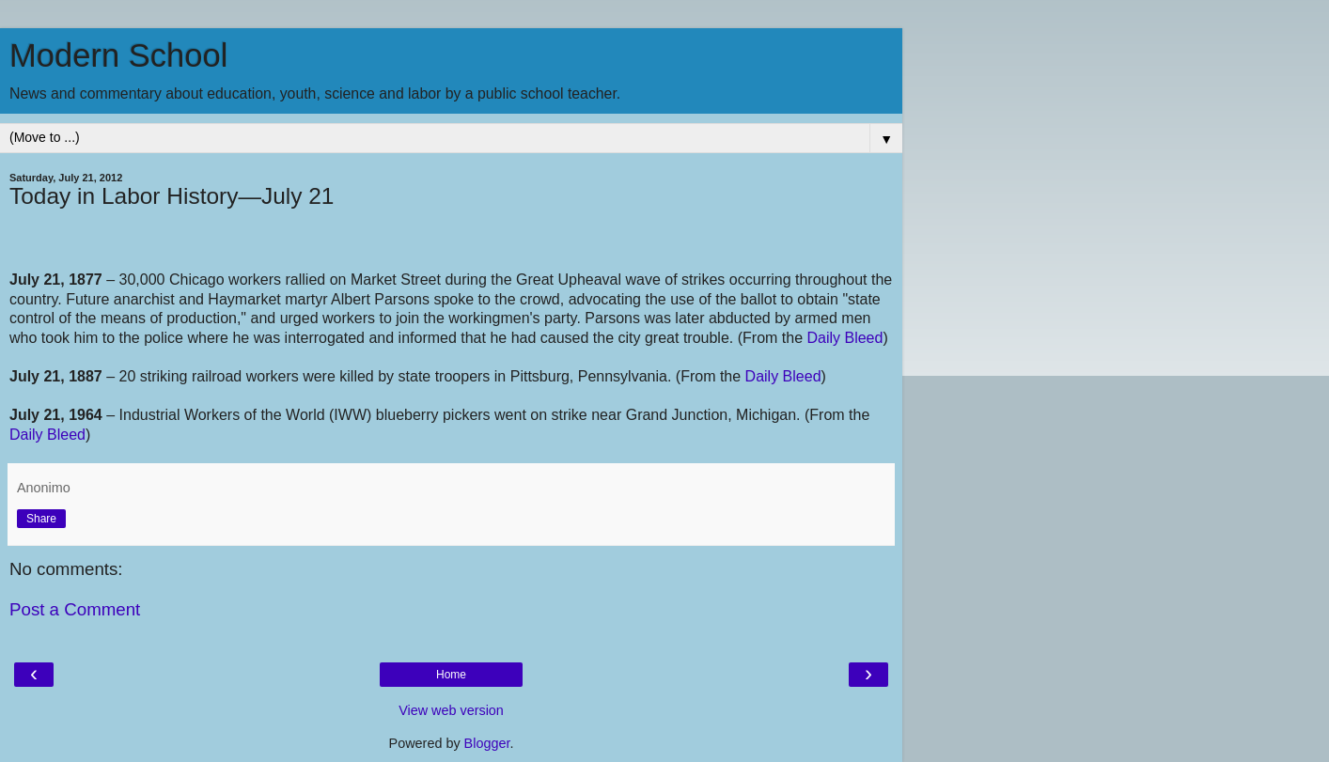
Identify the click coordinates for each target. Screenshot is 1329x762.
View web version (451, 710)
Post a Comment (74, 609)
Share (41, 518)
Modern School (118, 55)
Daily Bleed (844, 338)
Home (451, 674)
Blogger (487, 743)
